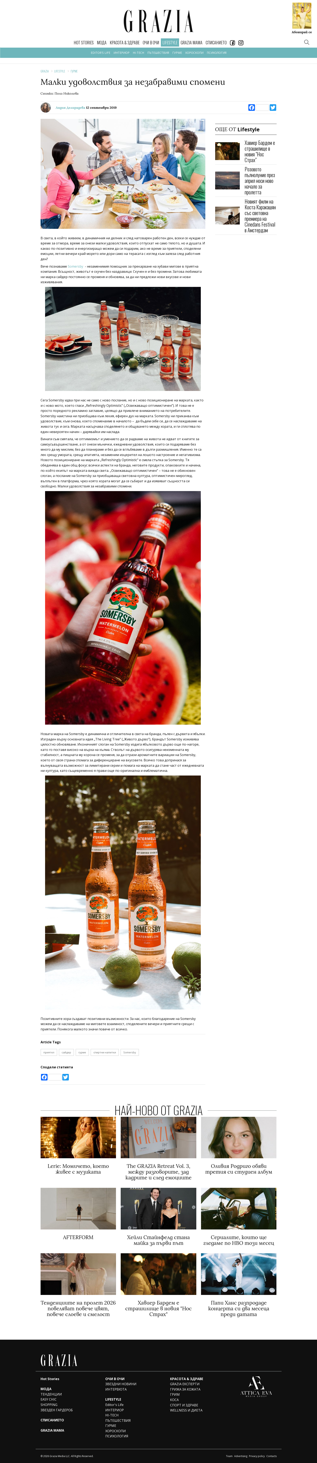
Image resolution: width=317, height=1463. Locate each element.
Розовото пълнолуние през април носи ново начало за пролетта (260, 180)
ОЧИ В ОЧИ (151, 42)
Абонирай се (302, 32)
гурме (82, 1052)
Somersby (75, 266)
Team (229, 1456)
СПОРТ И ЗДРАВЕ (184, 1405)
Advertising (240, 1456)
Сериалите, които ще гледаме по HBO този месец (238, 1240)
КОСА (174, 1400)
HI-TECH (138, 53)
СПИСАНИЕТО (216, 42)
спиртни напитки (104, 1052)
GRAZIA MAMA (191, 42)
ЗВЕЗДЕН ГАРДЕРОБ (57, 1410)
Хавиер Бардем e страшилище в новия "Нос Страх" (260, 151)
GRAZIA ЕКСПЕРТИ (185, 1384)
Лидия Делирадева (70, 107)
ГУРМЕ (177, 53)
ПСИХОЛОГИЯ (216, 53)
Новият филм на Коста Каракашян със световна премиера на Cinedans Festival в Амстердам (260, 215)
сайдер (66, 1052)
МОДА (102, 42)
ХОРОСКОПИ (194, 53)
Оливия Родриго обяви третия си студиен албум (238, 1169)
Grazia (45, 71)
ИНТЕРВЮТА (116, 1389)
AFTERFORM (78, 1237)
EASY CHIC (49, 1399)
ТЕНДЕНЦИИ (51, 1394)
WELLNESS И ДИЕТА (186, 1410)
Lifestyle (59, 71)
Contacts (271, 1456)
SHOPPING (49, 1404)
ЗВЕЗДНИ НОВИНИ (120, 1384)
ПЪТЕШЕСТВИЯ (158, 53)
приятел (48, 1052)
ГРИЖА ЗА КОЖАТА (185, 1389)
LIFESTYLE (113, 1399)
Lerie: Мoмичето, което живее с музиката (78, 1169)
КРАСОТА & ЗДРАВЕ (125, 42)
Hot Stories (84, 42)
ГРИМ (175, 1394)
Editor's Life (114, 1404)
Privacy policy (257, 1456)
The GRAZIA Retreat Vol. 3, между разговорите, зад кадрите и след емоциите (158, 1172)
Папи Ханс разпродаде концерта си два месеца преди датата (238, 1308)
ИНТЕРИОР (122, 53)
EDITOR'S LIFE (100, 53)
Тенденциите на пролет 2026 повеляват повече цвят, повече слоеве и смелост (78, 1308)
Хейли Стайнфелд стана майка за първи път (158, 1240)
